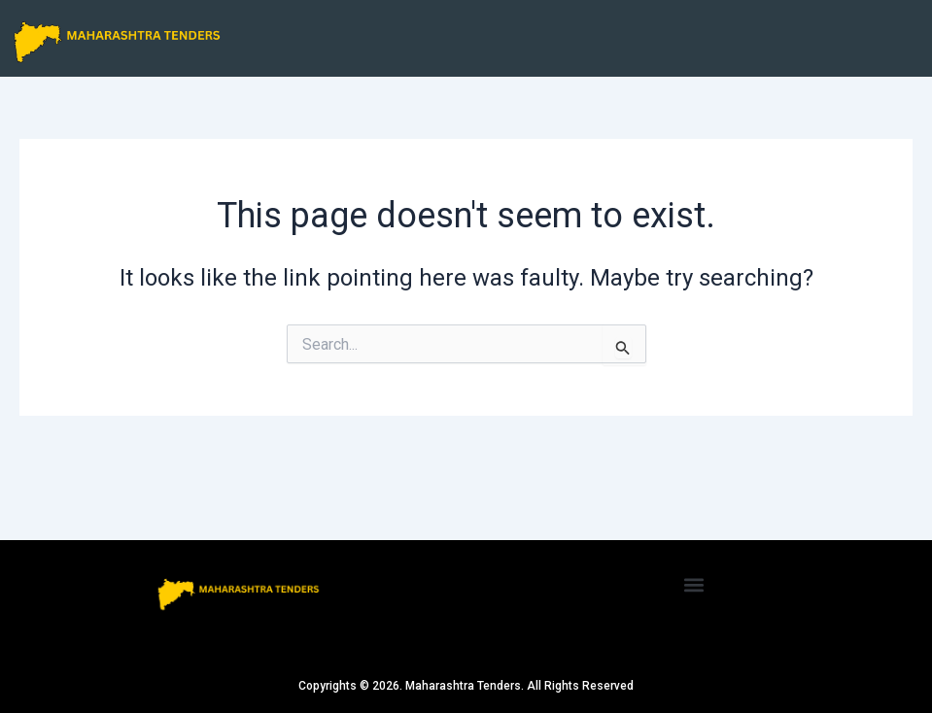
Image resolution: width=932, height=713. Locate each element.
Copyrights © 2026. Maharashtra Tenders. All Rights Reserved (466, 686)
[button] (694, 585)
